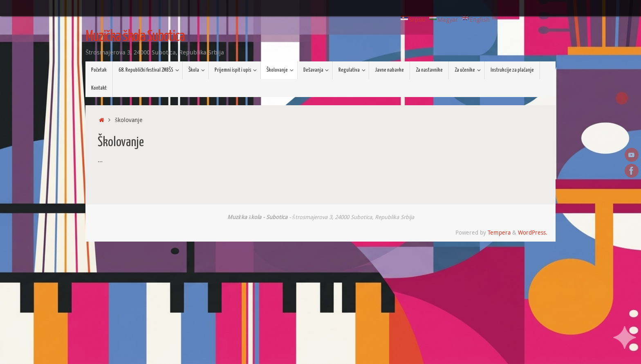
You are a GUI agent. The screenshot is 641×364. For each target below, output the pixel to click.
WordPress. (532, 232)
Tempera (499, 232)
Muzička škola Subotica (134, 36)
